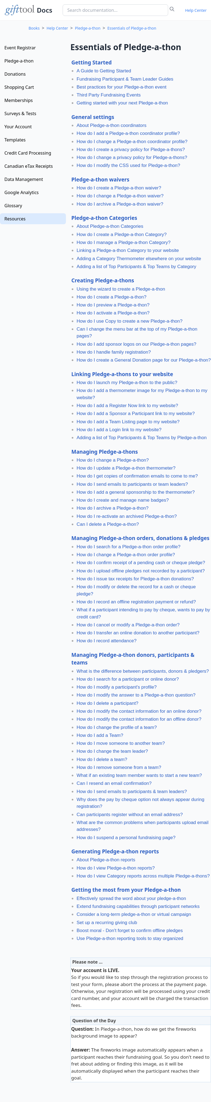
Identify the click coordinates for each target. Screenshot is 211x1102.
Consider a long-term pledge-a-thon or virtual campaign (134, 914)
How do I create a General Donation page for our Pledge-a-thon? (144, 360)
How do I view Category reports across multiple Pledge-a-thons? (143, 876)
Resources (15, 219)
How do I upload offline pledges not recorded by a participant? (141, 570)
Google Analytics (21, 192)
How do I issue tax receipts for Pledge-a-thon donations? (135, 578)
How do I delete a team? (102, 759)
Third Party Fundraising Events (109, 95)
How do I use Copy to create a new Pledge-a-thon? (130, 321)
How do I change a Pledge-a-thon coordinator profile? (132, 141)
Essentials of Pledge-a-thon (131, 28)
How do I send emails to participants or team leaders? (132, 484)
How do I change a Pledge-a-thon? (113, 460)
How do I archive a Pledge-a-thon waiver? (120, 204)
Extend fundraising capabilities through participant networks (138, 906)
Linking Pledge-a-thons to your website (122, 374)
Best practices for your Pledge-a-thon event (121, 87)
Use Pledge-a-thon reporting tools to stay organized (130, 938)
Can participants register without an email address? (130, 814)
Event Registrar (20, 48)
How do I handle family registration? (114, 352)
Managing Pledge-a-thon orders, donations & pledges (140, 538)
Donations (15, 74)
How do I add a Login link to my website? (119, 429)
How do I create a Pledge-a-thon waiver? (119, 188)
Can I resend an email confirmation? (114, 783)
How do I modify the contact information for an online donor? (139, 711)
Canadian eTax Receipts (28, 166)
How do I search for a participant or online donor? (128, 679)
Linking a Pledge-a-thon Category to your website (128, 250)
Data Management (23, 179)
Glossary (13, 206)
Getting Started (91, 62)
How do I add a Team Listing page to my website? (128, 421)
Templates (15, 140)
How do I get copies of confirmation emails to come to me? (137, 476)
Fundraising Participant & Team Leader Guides (125, 79)
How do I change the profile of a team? (117, 727)
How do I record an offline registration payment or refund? (136, 601)
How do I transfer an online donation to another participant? (138, 632)
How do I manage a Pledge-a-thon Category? (124, 242)
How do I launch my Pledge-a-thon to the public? (127, 382)
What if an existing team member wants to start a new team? (139, 775)
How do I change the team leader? (112, 751)
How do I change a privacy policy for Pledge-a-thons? (132, 157)
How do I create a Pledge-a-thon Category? (122, 234)
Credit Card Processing (27, 153)
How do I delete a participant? (107, 703)
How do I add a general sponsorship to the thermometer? (136, 492)
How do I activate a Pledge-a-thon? (113, 313)
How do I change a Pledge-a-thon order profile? (126, 554)
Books (34, 28)
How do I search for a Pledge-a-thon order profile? (129, 546)
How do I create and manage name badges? (123, 500)
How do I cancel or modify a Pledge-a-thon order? (128, 624)
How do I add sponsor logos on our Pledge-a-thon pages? (136, 344)
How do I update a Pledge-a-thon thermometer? (126, 468)
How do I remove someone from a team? (119, 767)
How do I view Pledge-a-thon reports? (116, 868)
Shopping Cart (19, 87)
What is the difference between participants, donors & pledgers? (143, 671)
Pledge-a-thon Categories (104, 217)
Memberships (18, 100)
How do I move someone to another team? (121, 743)
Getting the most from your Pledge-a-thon (126, 889)
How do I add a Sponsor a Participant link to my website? (136, 413)
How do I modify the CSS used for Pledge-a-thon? (128, 165)
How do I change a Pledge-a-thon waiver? (120, 195)
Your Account (18, 127)
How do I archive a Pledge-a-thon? (113, 508)
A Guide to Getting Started (104, 70)
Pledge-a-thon (88, 28)
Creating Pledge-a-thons (102, 280)
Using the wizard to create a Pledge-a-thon (121, 289)
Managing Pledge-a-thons (104, 451)
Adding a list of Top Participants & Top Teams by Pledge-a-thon (142, 437)
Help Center (196, 10)
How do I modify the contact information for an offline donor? (139, 719)
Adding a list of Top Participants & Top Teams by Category (136, 266)
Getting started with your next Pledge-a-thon (122, 103)
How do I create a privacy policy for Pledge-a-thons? (131, 149)
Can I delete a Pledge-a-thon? (108, 524)
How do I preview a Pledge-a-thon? (113, 305)
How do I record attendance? (107, 640)
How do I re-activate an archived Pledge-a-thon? (127, 516)
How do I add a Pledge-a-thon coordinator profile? (128, 133)
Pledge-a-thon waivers (100, 179)
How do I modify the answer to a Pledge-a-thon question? (136, 695)
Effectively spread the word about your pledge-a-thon (131, 898)
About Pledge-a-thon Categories (110, 226)
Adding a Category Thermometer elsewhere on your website (139, 258)
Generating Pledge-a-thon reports (115, 851)
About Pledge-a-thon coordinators (111, 125)
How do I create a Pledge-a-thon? (111, 297)
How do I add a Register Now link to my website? (127, 405)
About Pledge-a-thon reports (106, 859)
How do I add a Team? (100, 735)
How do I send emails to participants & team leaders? (132, 791)
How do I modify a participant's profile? (117, 687)
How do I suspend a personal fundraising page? (126, 837)
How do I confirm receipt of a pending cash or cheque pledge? (141, 562)
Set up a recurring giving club (107, 922)
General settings (92, 117)
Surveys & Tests (20, 113)
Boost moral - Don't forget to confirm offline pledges (130, 930)
